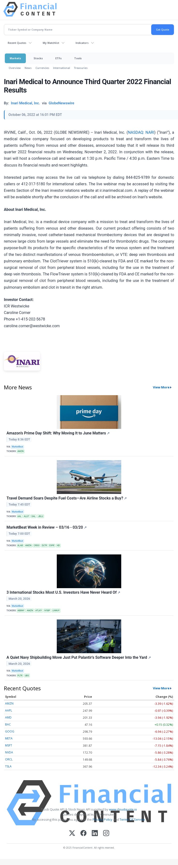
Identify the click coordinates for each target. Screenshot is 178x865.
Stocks (38, 58)
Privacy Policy (102, 819)
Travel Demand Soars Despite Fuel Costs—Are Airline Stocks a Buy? (67, 498)
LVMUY (56, 610)
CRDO (37, 545)
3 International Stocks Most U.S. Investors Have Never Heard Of (63, 592)
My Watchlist (51, 43)
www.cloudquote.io (123, 809)
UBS (27, 675)
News (28, 68)
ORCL (9, 759)
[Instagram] (106, 833)
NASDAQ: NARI (141, 132)
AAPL (8, 710)
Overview (15, 68)
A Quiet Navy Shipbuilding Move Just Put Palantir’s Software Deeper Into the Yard (79, 657)
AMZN (20, 451)
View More (161, 387)
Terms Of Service (132, 819)
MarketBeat (17, 447)
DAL (34, 516)
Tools (78, 58)
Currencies (42, 68)
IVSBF (47, 610)
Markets (15, 58)
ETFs (58, 58)
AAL (19, 516)
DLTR (44, 545)
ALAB (20, 545)
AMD (8, 717)
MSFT (8, 745)
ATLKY (39, 610)
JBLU (40, 516)
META (9, 738)
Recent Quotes (17, 43)
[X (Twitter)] (72, 833)
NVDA (9, 752)
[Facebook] (83, 833)
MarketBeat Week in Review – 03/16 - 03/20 (47, 527)
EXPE (51, 545)
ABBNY (20, 610)
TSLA (8, 766)
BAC (8, 724)
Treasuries (81, 68)
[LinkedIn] (95, 833)
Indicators (82, 43)
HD (58, 545)
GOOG (9, 731)
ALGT (26, 516)
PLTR (19, 675)
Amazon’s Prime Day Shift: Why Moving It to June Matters (58, 433)
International (61, 68)
